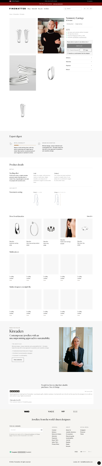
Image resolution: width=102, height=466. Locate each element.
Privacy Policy (55, 444)
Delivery (54, 432)
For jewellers (90, 1)
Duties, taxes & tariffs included (51, 1)
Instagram (83, 430)
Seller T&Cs (55, 442)
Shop (29, 8)
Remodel (34, 8)
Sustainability (69, 438)
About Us (68, 430)
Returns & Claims (56, 434)
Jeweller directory (71, 432)
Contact (54, 430)
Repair (68, 444)
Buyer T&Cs (55, 440)
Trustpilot (29, 402)
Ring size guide (70, 436)
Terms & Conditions (29, 434)
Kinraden (22, 14)
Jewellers (46, 8)
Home (10, 14)
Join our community (58, 4)
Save (85, 50)
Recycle (40, 8)
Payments (54, 438)
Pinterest (82, 432)
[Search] (73, 8)
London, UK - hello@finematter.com (83, 462)
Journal (68, 440)
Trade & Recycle (72, 50)
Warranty (54, 436)
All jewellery (16, 14)
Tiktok (82, 434)
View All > (90, 216)
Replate (68, 442)
